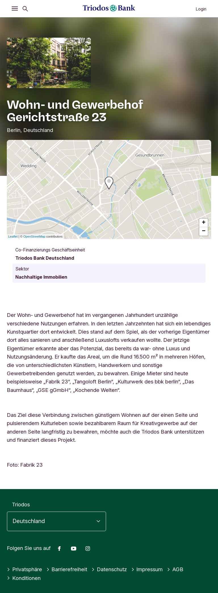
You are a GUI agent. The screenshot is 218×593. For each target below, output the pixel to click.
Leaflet (13, 236)
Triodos (21, 504)
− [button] (204, 231)
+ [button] (204, 223)
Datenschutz (109, 569)
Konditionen (24, 578)
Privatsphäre (24, 569)
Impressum (147, 569)
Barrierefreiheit (66, 569)
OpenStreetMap (34, 236)
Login (201, 9)
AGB (175, 569)
